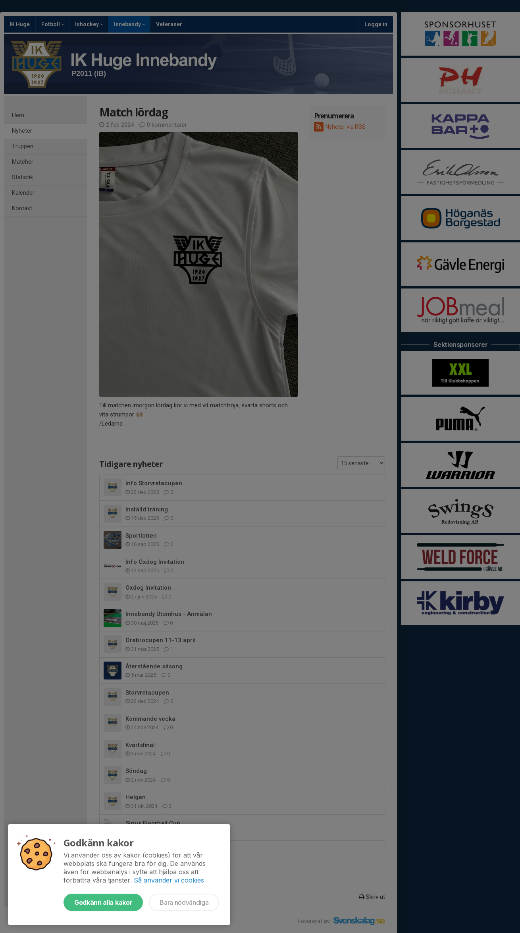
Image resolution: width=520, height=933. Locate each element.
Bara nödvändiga (184, 902)
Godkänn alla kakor (103, 902)
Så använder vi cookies (169, 880)
